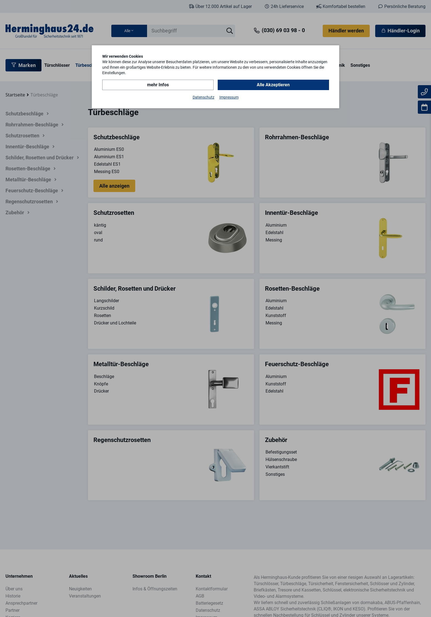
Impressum (229, 97)
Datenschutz (203, 97)
